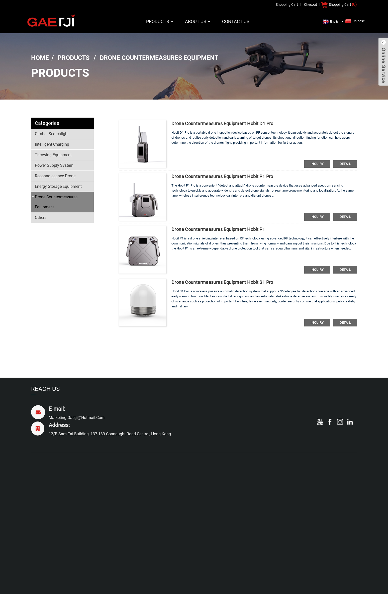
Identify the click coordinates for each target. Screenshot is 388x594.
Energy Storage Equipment (58, 186)
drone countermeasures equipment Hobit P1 (218, 229)
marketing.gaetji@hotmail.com (77, 417)
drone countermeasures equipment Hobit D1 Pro (222, 123)
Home (40, 57)
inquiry (317, 164)
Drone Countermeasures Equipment (159, 57)
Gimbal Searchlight (52, 133)
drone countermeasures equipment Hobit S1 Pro (222, 282)
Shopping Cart (340, 5)
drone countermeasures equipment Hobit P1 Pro (222, 176)
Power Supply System (54, 165)
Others (40, 217)
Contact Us (235, 21)
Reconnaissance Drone (55, 176)
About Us (198, 21)
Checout (310, 5)
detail (345, 164)
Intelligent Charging (52, 144)
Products (160, 21)
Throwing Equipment (53, 154)
